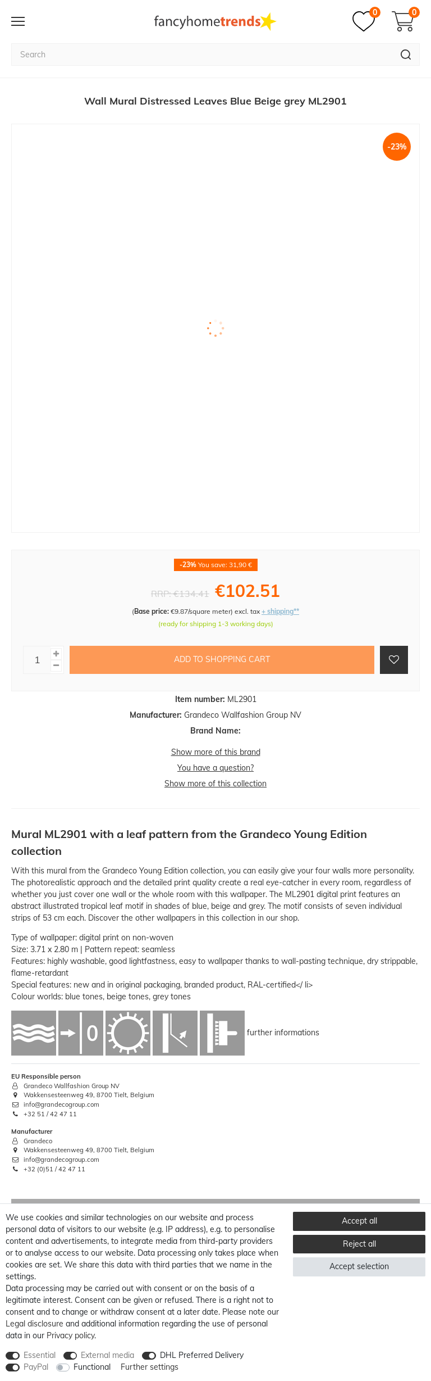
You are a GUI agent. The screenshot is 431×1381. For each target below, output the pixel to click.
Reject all (359, 1244)
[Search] (406, 54)
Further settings (149, 1367)
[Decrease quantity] (56, 666)
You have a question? (215, 768)
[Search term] (201, 54)
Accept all (359, 1221)
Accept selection (359, 1266)
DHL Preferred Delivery (202, 1355)
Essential (40, 1355)
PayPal (36, 1367)
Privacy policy (70, 1335)
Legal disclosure (34, 1324)
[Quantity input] (37, 659)
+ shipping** (280, 611)
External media (107, 1355)
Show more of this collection (215, 783)
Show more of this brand (215, 752)
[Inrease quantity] (56, 654)
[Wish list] (366, 21)
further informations (283, 1032)
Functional (92, 1367)
